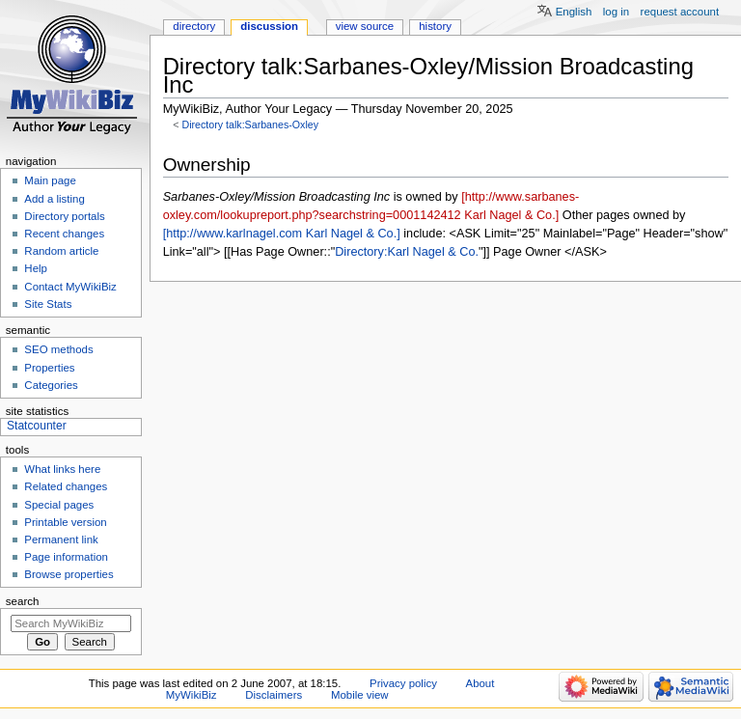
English (574, 11)
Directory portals (64, 216)
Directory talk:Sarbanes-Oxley (249, 124)
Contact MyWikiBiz (70, 286)
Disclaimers (273, 695)
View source (365, 26)
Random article (61, 251)
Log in (616, 11)
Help (35, 268)
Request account (680, 11)
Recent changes (64, 233)
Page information (66, 557)
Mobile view (360, 695)
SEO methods (58, 349)
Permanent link (60, 539)
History (435, 26)
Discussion (269, 26)
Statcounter (37, 425)
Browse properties (68, 574)
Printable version (65, 522)
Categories (50, 385)
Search (23, 601)
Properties (49, 367)
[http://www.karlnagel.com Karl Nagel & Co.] (281, 233)
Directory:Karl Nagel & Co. (407, 252)
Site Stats (47, 304)
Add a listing (54, 199)
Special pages (59, 505)
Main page (50, 180)
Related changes (65, 486)
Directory (194, 26)
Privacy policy (403, 683)
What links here (62, 469)
